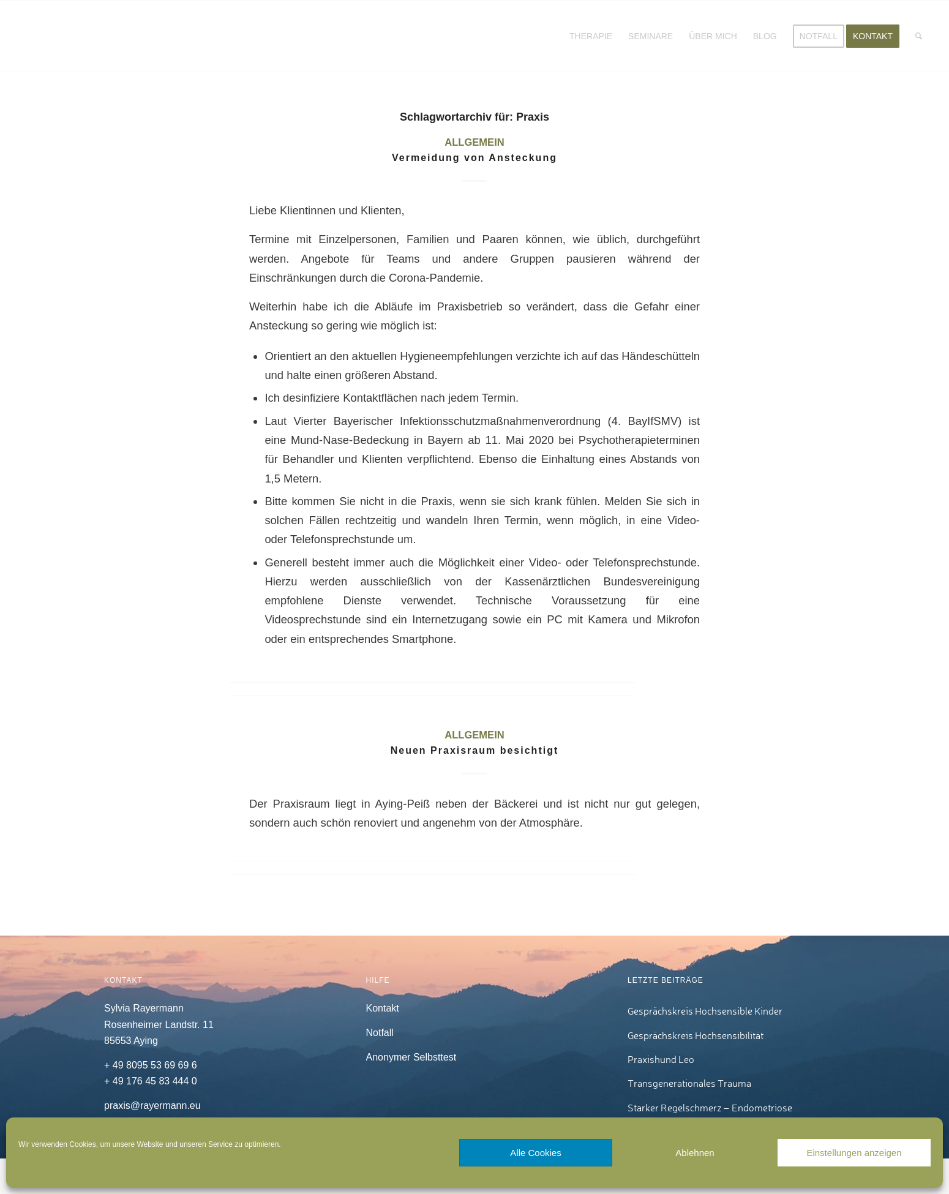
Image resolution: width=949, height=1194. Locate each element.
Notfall (380, 1032)
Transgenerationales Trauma (689, 1083)
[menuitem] (590, 36)
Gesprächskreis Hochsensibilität (695, 1035)
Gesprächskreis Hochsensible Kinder (705, 1011)
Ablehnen (694, 1152)
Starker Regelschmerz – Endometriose (710, 1108)
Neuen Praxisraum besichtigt (475, 750)
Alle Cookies (535, 1152)
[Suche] (918, 36)
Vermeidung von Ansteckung (474, 157)
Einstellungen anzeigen (853, 1152)
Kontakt (382, 1008)
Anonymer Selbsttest (411, 1057)
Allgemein (474, 142)
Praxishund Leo (661, 1059)
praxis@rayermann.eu (152, 1105)
